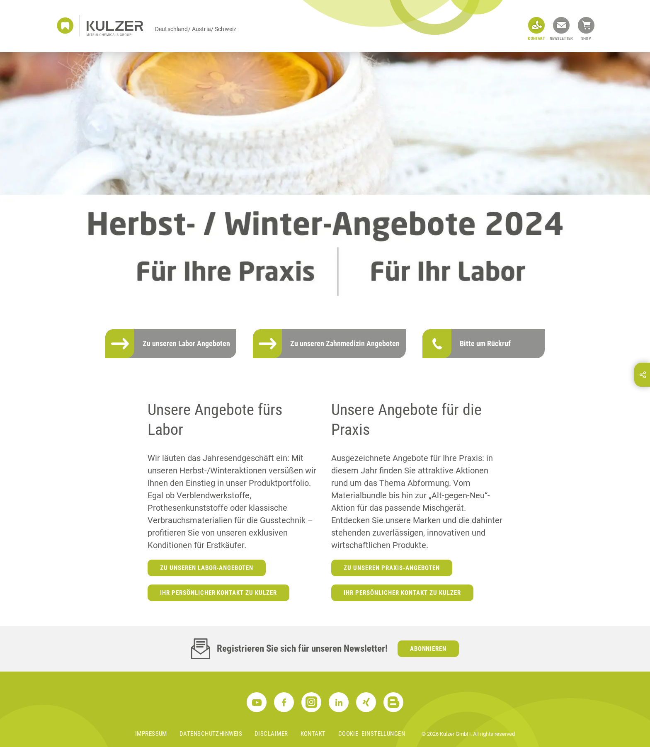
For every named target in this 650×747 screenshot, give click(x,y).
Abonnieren (428, 648)
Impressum (151, 733)
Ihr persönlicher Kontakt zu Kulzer (218, 593)
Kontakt (313, 733)
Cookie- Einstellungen (371, 733)
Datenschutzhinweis (210, 733)
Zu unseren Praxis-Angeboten (392, 568)
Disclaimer (271, 733)
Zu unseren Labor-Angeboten (207, 568)
